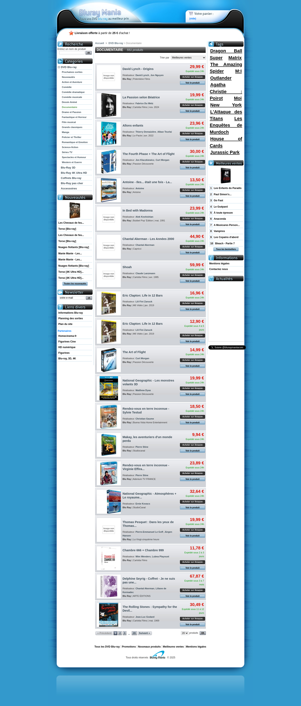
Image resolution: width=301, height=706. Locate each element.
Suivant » (144, 633)
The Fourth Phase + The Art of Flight (148, 154)
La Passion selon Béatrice (141, 97)
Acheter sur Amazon (192, 77)
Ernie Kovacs (142, 503)
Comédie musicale (72, 97)
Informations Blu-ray (70, 312)
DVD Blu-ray (69, 67)
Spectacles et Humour (74, 157)
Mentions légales (219, 263)
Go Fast (216, 200)
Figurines (64, 352)
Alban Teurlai (164, 132)
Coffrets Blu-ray (71, 178)
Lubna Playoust (160, 556)
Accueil (99, 43)
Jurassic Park (225, 152)
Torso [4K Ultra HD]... (70, 271)
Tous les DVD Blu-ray (107, 646)
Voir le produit (192, 83)
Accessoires (69, 188)
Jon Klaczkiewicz (144, 160)
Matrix (235, 57)
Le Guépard (218, 207)
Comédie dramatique (73, 92)
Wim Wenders (143, 556)
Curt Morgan (162, 160)
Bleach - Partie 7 (222, 243)
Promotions (129, 646)
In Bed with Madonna (137, 210)
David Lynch (142, 75)
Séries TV (67, 152)
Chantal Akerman (144, 245)
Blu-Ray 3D (68, 167)
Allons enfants (132, 125)
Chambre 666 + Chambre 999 (143, 550)
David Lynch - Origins (137, 69)
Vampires (217, 231)
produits (193, 632)
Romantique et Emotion (75, 142)
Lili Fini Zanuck (143, 301)
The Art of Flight (134, 352)
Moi (238, 98)
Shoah (127, 267)
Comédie (66, 87)
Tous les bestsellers (226, 249)
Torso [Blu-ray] (67, 228)
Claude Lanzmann (145, 273)
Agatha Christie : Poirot (226, 91)
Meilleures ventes (173, 646)
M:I (238, 71)
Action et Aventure (72, 82)
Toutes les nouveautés (75, 284)
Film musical (69, 122)
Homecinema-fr (67, 336)
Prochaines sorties (72, 72)
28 (134, 633)
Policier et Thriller (71, 137)
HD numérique (66, 347)
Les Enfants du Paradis (225, 188)
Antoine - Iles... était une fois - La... (147, 182)
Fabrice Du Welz (144, 103)
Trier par (164, 57)
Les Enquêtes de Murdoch (226, 125)
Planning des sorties (70, 318)
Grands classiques (72, 127)
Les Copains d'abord (224, 237)
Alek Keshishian (144, 216)
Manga (65, 132)
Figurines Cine (67, 341)
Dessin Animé (69, 102)
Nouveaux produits (149, 646)
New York (226, 105)
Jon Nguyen (156, 75)
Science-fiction (70, 147)
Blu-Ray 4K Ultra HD (74, 172)
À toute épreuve (221, 213)
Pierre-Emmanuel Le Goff (149, 532)
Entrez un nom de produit (71, 49)
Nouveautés (68, 77)
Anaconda (217, 219)
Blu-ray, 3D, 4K (67, 358)
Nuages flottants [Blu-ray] (73, 247)
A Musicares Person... (224, 225)
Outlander (221, 78)
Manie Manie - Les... (70, 253)
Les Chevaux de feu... (71, 222)
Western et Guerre (72, 162)
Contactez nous (218, 269)
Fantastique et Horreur (74, 117)
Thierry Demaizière (145, 132)
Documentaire (69, 107)
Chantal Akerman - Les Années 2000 (148, 239)
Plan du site (65, 324)
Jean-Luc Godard (144, 617)
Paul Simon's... (220, 194)
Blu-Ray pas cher (72, 183)
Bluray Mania (111, 10)
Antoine (139, 188)
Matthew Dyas (143, 390)
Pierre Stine (141, 447)
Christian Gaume (144, 418)
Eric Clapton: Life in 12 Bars (142, 295)
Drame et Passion (71, 112)
